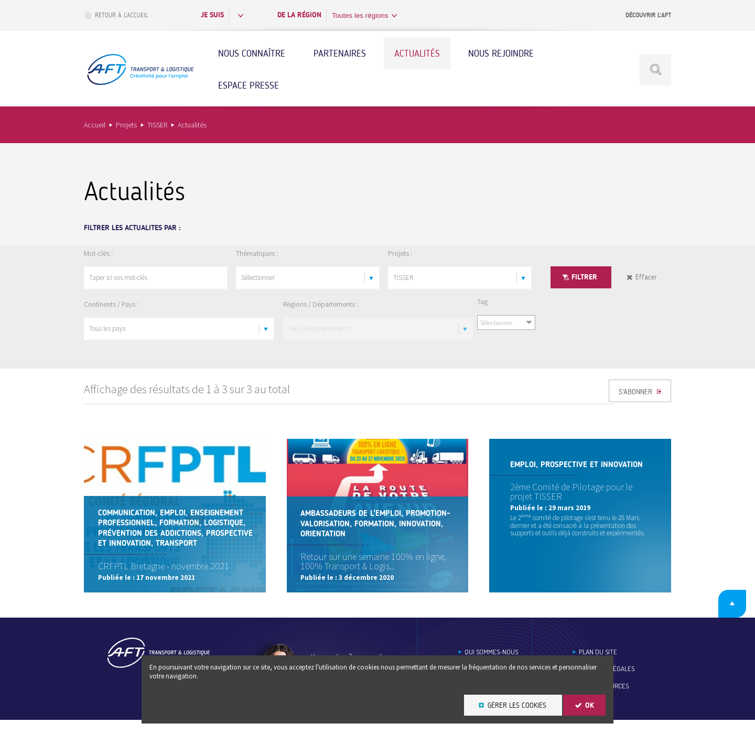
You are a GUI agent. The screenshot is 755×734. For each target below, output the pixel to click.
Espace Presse (248, 85)
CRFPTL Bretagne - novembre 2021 (165, 577)
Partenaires (340, 53)
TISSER (157, 124)
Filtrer (584, 277)
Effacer (646, 277)
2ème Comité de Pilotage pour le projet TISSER (571, 491)
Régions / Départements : (320, 304)
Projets (126, 124)
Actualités (417, 53)
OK (589, 705)
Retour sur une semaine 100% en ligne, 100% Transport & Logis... (375, 573)
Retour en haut (723, 615)
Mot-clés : (98, 253)
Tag (482, 301)
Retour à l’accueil (116, 15)
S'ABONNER (636, 394)
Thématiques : (257, 253)
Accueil (94, 124)
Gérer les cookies (517, 705)
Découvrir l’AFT (648, 15)
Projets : (400, 253)
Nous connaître (251, 53)
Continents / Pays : (111, 304)
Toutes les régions (360, 15)
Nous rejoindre (501, 53)
